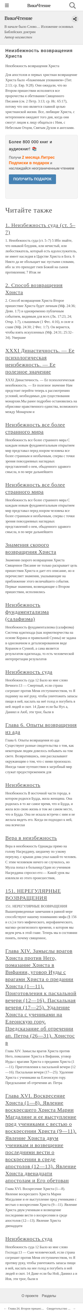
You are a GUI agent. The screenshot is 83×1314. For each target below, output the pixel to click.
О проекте (30, 1296)
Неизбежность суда (28, 672)
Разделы (49, 1296)
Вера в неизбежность (31, 838)
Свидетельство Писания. (63, 1308)
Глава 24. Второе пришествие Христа (32, 1308)
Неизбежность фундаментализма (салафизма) (27, 612)
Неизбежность (23, 785)
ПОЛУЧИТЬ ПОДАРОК (32, 179)
